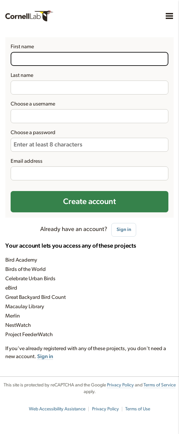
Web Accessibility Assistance (57, 409)
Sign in (124, 229)
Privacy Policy (120, 385)
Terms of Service (159, 385)
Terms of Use (137, 409)
